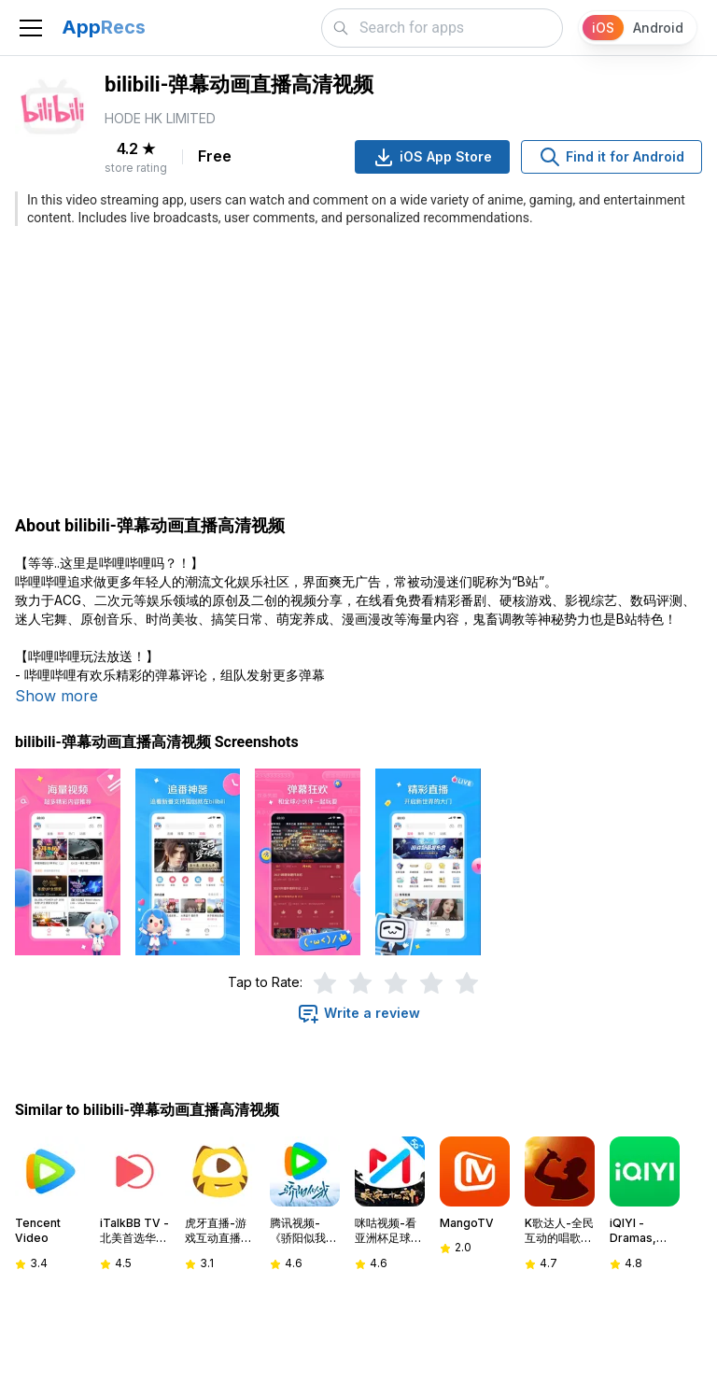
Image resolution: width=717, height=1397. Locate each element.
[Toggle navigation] (31, 28)
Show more (56, 695)
